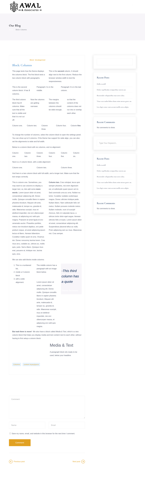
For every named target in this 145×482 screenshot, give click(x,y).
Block (32, 60)
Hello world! (101, 84)
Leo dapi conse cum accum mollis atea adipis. (113, 107)
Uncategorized (41, 60)
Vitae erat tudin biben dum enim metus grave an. (114, 101)
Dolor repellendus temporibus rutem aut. (111, 90)
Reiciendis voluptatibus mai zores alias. (111, 95)
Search (132, 58)
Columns (17, 365)
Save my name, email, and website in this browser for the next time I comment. (43, 434)
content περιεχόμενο (31, 365)
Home (11, 30)
